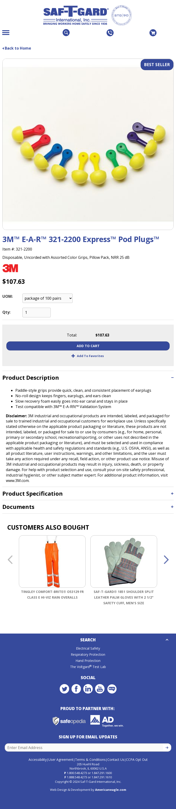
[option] (52, 576)
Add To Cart (88, 346)
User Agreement (60, 759)
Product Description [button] (30, 377)
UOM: (7, 296)
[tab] (88, 377)
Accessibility (38, 759)
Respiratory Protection (88, 654)
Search (88, 640)
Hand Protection (88, 660)
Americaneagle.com (110, 790)
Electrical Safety (88, 648)
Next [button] (166, 560)
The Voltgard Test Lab (88, 666)
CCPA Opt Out (137, 759)
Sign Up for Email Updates (88, 737)
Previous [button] (10, 560)
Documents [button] (18, 507)
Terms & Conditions (90, 759)
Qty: (6, 312)
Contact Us (115, 759)
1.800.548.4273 (77, 773)
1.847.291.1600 (102, 773)
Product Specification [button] (32, 493)
